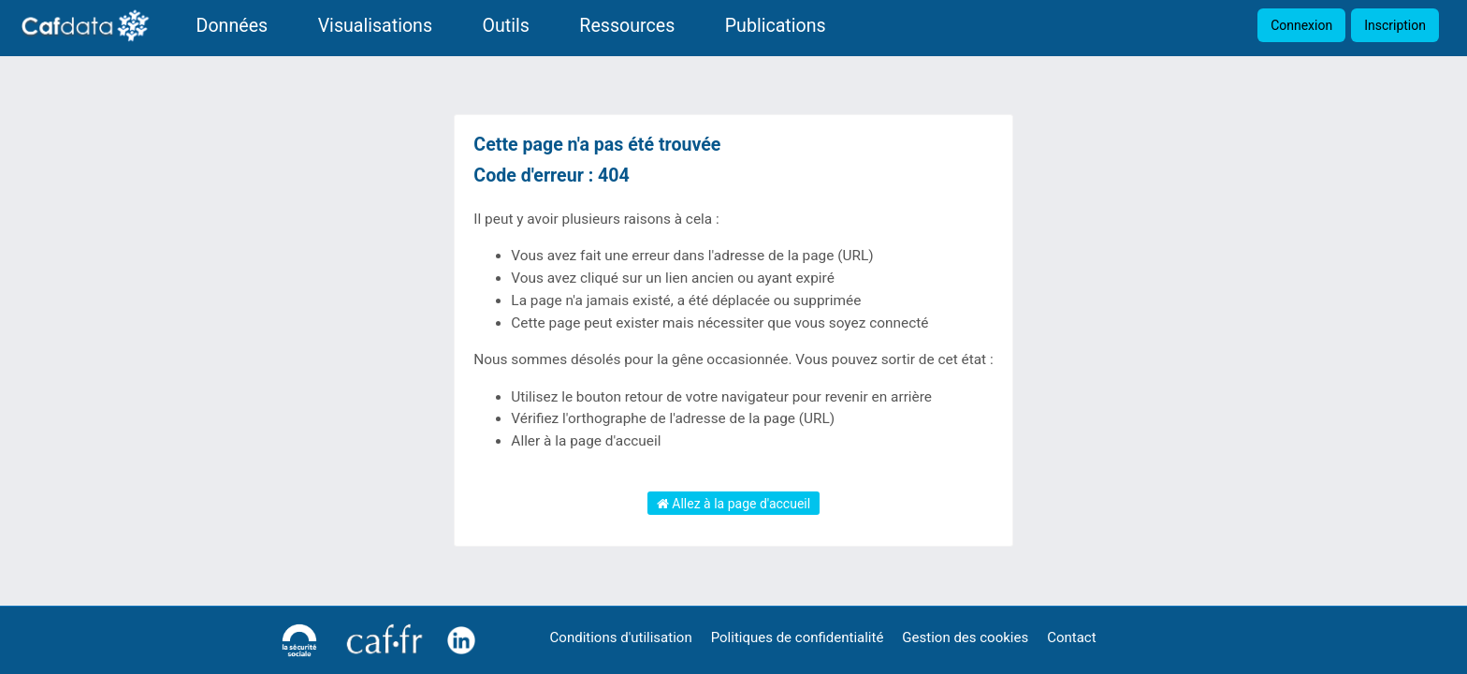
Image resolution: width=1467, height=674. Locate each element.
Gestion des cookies (965, 637)
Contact (1071, 637)
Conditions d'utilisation (621, 637)
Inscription (1395, 25)
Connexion (1301, 25)
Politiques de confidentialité (797, 637)
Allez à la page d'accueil (733, 503)
